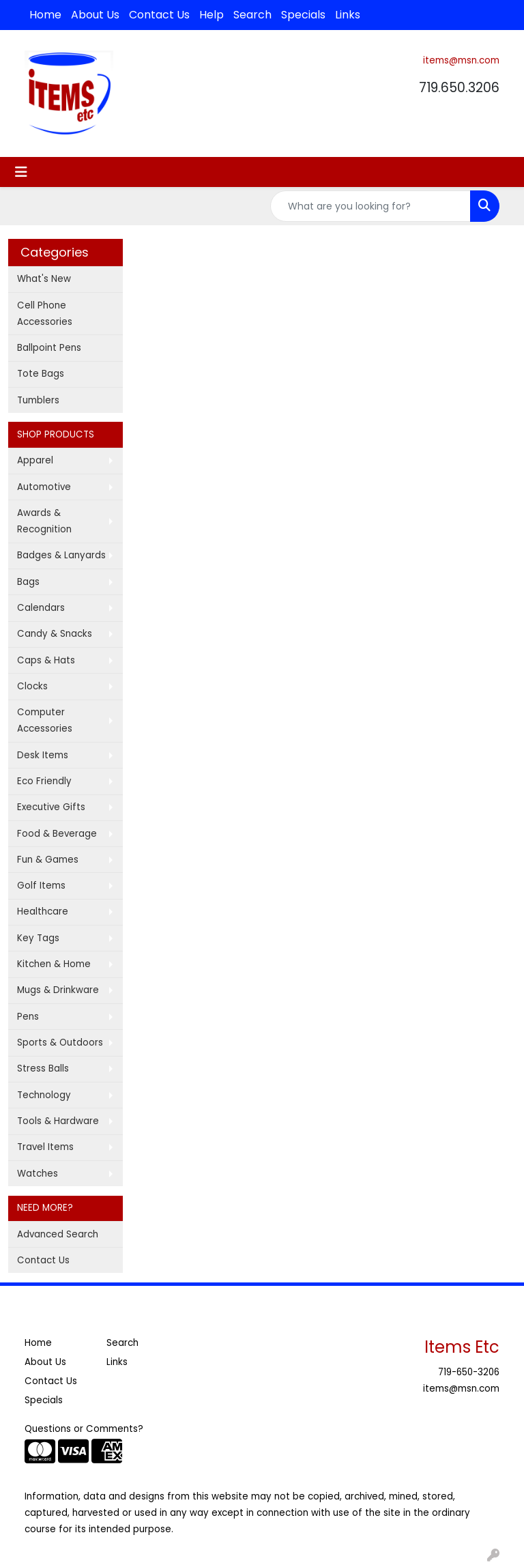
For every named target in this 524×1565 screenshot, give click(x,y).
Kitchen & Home (54, 964)
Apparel (35, 460)
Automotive (44, 486)
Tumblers (38, 400)
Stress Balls (43, 1068)
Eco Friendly (44, 781)
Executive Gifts (51, 807)
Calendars (41, 607)
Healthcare (42, 911)
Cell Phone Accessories (44, 313)
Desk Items (42, 755)
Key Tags (38, 938)
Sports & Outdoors (60, 1042)
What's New (44, 278)
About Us (95, 15)
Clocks (32, 686)
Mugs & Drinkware (58, 989)
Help (211, 15)
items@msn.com (461, 60)
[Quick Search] (370, 206)
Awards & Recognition (44, 521)
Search (252, 15)
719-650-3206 (468, 1372)
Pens (28, 1016)
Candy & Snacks (54, 633)
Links (347, 15)
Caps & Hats (46, 660)
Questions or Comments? (84, 1428)
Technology (44, 1095)
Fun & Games (47, 859)
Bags (28, 581)
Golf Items (41, 885)
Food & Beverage (57, 833)
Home (45, 15)
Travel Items (45, 1146)
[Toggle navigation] (21, 172)
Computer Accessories (44, 720)
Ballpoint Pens (49, 347)
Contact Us (159, 15)
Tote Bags (40, 373)
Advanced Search (57, 1234)
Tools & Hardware (58, 1121)
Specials (303, 15)
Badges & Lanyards (61, 555)
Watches (37, 1173)
